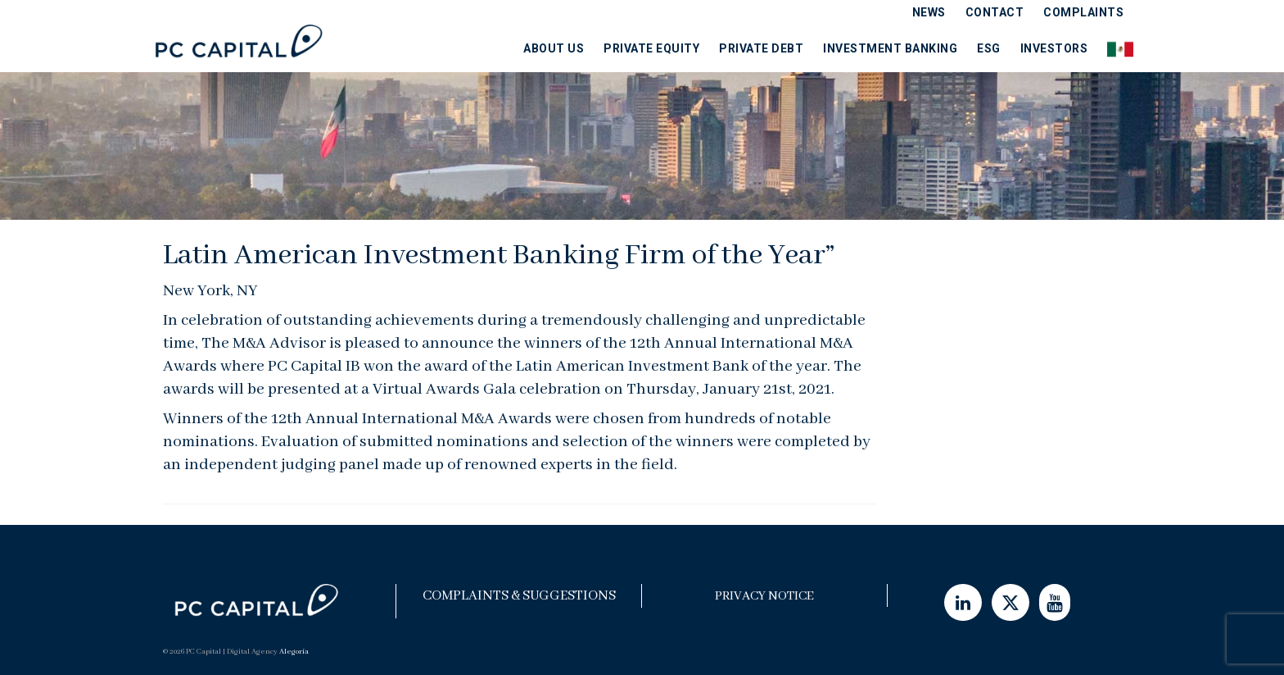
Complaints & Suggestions (519, 595)
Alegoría (294, 651)
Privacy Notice (764, 596)
